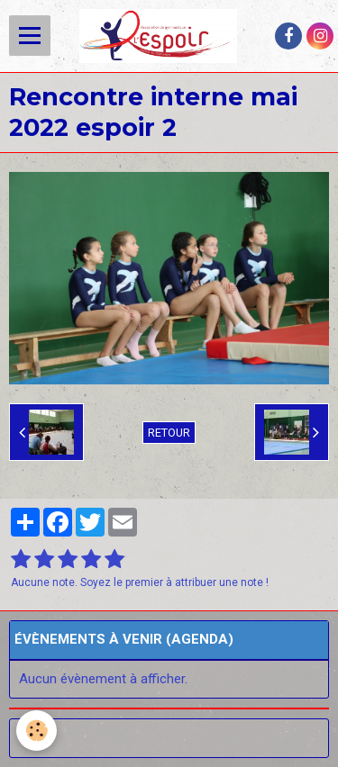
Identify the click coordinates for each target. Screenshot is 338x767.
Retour (169, 432)
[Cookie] (36, 730)
